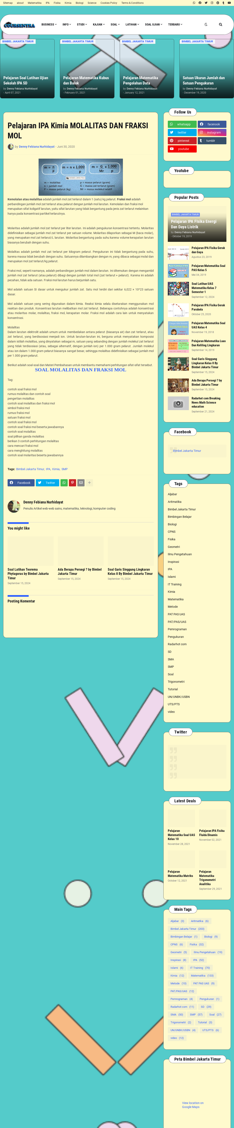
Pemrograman (177, 629)
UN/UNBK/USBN (179, 696)
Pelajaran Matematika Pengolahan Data (140, 80)
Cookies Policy (109, 2)
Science (92, 2)
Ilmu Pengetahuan (180, 554)
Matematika (35, 2)
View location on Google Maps (193, 1105)
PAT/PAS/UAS (177, 622)
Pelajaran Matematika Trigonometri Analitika (207, 878)
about (20, 2)
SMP (65, 469)
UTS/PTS (174, 704)
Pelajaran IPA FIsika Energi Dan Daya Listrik (194, 224)
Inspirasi (173, 561)
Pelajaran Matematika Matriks (180, 874)
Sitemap (8, 2)
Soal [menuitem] (114, 24)
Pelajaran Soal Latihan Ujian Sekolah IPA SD (25, 80)
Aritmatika (175, 501)
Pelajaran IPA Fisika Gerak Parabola (208, 307)
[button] (206, 25)
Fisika (57, 2)
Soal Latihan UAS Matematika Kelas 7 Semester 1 (204, 288)
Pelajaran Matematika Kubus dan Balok (86, 80)
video (171, 711)
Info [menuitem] (66, 24)
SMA (171, 659)
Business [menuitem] (48, 24)
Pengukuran (176, 636)
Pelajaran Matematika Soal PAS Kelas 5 (208, 268)
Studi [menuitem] (81, 24)
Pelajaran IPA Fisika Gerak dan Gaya (208, 250)
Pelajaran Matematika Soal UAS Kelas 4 (208, 325)
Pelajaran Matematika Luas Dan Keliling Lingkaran (209, 343)
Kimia (68, 2)
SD (169, 651)
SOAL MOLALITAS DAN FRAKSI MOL (80, 369)
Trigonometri (176, 681)
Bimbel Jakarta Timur (30, 469)
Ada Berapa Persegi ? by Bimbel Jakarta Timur (80, 571)
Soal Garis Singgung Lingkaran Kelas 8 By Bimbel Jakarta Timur (130, 571)
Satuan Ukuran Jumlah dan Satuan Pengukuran (204, 80)
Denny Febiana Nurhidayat (43, 502)
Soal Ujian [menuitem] (152, 24)
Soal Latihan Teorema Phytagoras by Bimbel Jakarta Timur (28, 573)
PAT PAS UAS (176, 614)
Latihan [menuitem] (131, 24)
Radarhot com (177, 644)
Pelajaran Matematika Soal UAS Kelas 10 (181, 835)
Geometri (174, 547)
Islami (172, 576)
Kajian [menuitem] (97, 24)
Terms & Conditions (132, 2)
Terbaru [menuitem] (174, 24)
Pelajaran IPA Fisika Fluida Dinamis (212, 833)
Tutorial (173, 689)
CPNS (171, 531)
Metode (173, 606)
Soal (170, 674)
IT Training (175, 584)
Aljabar (172, 494)
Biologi (79, 2)
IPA (48, 2)
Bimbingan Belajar (180, 516)
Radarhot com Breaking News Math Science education (206, 402)
